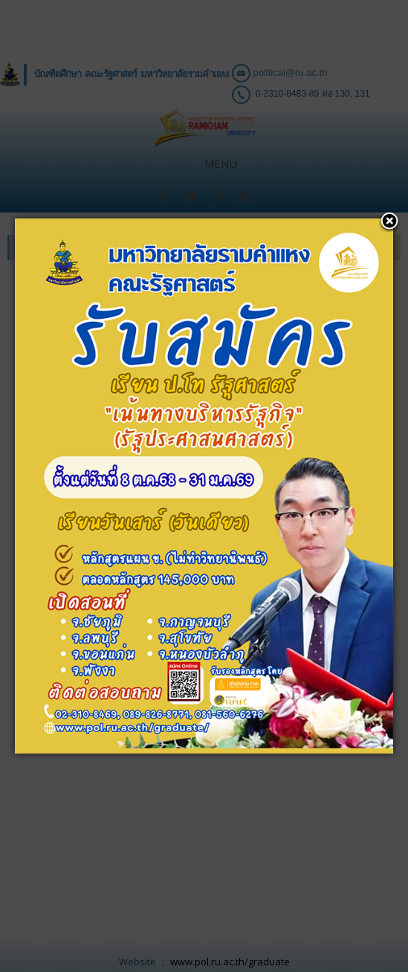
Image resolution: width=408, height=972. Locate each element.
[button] (382, 18)
